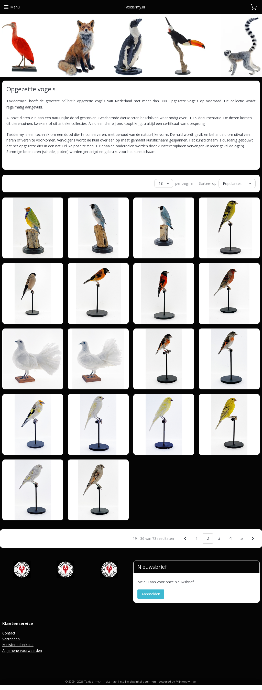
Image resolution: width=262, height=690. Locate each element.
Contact (8, 632)
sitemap (111, 681)
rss (122, 681)
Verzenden (11, 638)
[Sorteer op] (237, 183)
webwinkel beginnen (141, 681)
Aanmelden (150, 593)
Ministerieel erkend (18, 643)
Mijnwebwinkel (186, 681)
